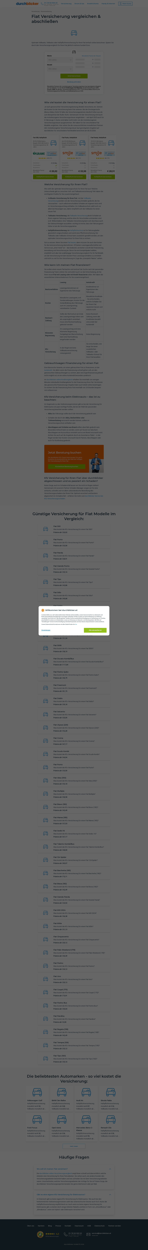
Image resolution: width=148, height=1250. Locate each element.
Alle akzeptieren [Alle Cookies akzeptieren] (95, 630)
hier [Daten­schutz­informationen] (76, 624)
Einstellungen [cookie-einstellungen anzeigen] (45, 630)
